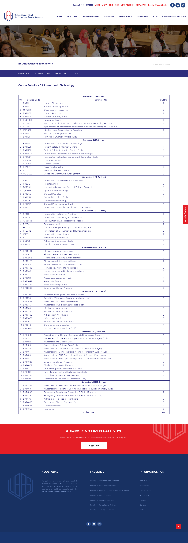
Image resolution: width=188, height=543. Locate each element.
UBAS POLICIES (127, 5)
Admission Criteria (42, 73)
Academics (144, 495)
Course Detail (23, 73)
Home (59, 17)
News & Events (125, 17)
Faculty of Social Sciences (100, 495)
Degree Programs (90, 17)
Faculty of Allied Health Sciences (103, 486)
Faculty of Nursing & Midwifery (102, 510)
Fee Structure (60, 73)
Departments (145, 490)
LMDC (97, 5)
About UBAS (72, 17)
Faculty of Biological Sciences (102, 500)
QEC (117, 5)
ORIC (111, 5)
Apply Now (94, 446)
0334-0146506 (87, 5)
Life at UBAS (142, 17)
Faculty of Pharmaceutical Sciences (104, 481)
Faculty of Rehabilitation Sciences (104, 505)
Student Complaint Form (174, 17)
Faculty (75, 73)
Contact (143, 505)
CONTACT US (141, 5)
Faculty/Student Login (157, 5)
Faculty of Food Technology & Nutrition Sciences (109, 490)
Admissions (109, 17)
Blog (155, 17)
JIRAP (104, 5)
